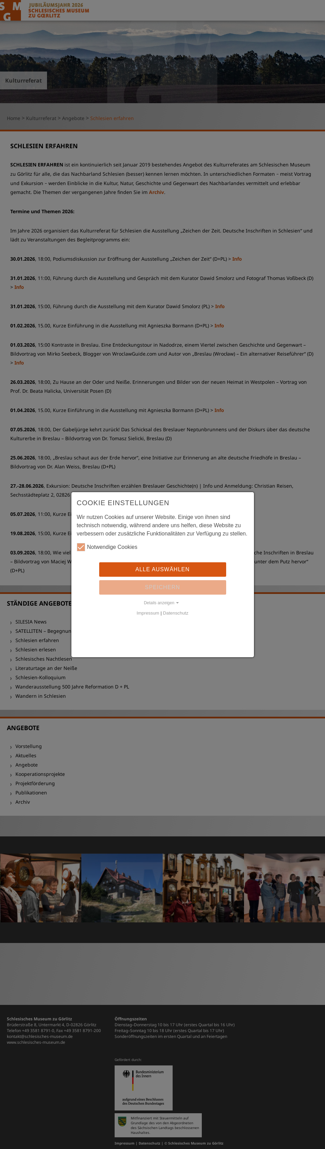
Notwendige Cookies (107, 547)
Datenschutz (175, 613)
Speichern (162, 587)
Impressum (148, 613)
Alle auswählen (162, 569)
